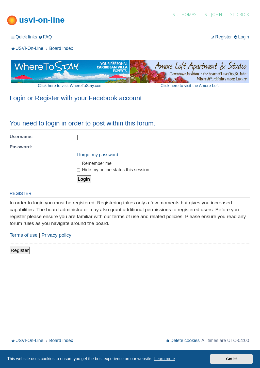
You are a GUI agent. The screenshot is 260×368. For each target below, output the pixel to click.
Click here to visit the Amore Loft (189, 85)
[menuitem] (45, 37)
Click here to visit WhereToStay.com (70, 85)
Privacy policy (56, 235)
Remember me (94, 163)
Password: (21, 146)
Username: (21, 136)
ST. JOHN (213, 14)
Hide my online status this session (113, 169)
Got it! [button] (231, 359)
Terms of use (24, 235)
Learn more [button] (164, 359)
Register (20, 250)
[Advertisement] (130, 298)
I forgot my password (97, 154)
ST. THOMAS (185, 14)
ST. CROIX (239, 14)
